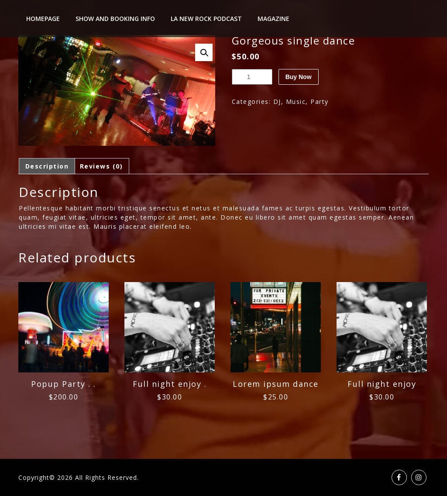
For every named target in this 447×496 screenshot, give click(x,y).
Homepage (43, 18)
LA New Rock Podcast (206, 18)
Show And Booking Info (115, 18)
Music (296, 101)
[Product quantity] (252, 77)
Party (319, 101)
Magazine (273, 18)
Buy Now (298, 76)
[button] (204, 52)
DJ (277, 101)
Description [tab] (47, 166)
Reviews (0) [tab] (101, 166)
